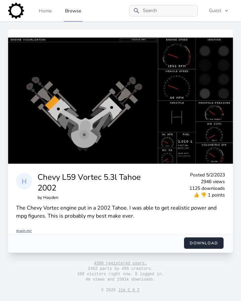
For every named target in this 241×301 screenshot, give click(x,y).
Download (204, 243)
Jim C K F (129, 290)
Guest (219, 10)
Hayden (50, 198)
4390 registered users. (120, 263)
